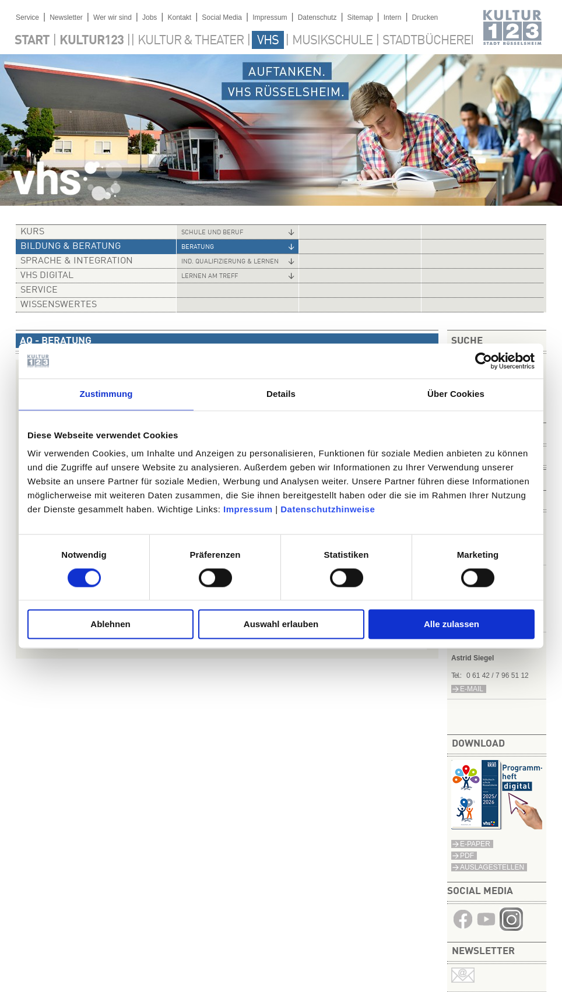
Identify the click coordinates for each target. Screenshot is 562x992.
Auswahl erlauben (281, 624)
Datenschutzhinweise (327, 509)
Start (32, 40)
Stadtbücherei (427, 40)
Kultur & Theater (191, 40)
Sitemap (360, 17)
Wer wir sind (112, 17)
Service (27, 17)
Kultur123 (91, 40)
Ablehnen (110, 624)
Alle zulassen (451, 624)
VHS (268, 40)
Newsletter (66, 17)
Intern (393, 17)
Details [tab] (281, 394)
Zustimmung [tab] (106, 394)
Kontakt (179, 17)
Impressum (248, 509)
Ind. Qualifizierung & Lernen (230, 262)
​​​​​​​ (511, 927)
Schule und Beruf (212, 233)
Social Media (222, 17)
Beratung (197, 247)
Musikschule (332, 40)
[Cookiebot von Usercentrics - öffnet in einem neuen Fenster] (484, 361)
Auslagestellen (492, 867)
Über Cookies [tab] (455, 394)
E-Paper (475, 844)
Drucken (425, 17)
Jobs (149, 17)
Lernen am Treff (209, 276)
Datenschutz (317, 17)
